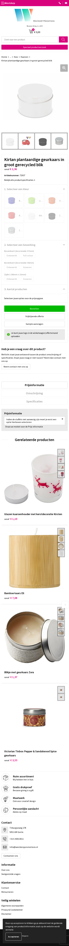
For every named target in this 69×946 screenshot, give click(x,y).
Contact (5, 887)
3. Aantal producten (15, 289)
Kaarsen (24, 56)
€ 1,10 (10, 519)
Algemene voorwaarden (12, 905)
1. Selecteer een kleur (16, 189)
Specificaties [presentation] (34, 401)
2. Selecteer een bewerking (19, 244)
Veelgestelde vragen (10, 874)
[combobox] (30, 39)
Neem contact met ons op (16, 366)
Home (4, 56)
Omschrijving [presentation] (34, 393)
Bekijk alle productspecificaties (19, 180)
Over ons (5, 870)
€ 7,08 (10, 598)
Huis (16, 56)
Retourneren (7, 892)
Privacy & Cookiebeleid (11, 909)
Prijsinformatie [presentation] (34, 385)
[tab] (34, 385)
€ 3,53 (10, 760)
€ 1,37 (10, 677)
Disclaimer (6, 913)
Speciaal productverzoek (34, 47)
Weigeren (25, 936)
